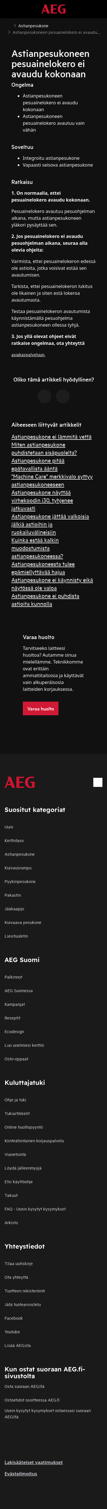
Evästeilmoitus (21, 1474)
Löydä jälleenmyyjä (23, 1167)
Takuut (11, 1195)
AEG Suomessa (19, 990)
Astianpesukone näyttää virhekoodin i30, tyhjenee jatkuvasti (42, 499)
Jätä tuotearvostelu (23, 1304)
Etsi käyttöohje (19, 1181)
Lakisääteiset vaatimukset (34, 1462)
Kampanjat (15, 1004)
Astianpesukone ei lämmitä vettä (51, 436)
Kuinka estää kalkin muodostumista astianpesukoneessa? (37, 547)
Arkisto (11, 1222)
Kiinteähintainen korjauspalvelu (34, 1140)
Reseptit (12, 1017)
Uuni (9, 826)
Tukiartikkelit (17, 1113)
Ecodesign (14, 1031)
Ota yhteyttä (16, 1277)
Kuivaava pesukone (23, 922)
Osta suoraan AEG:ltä (25, 1386)
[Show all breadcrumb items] (9, 25)
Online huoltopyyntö (24, 1126)
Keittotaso (14, 840)
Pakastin (13, 894)
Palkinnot (13, 976)
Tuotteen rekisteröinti (25, 1290)
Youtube (12, 1331)
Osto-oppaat (16, 1058)
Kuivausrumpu (18, 867)
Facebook (14, 1318)
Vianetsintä (15, 1154)
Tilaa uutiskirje (19, 1263)
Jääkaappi (14, 908)
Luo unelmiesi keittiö (24, 1045)
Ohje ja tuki (15, 1099)
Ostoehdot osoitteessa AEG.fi (32, 1399)
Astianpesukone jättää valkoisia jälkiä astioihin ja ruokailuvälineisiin (50, 523)
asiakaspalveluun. (28, 354)
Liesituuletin (16, 935)
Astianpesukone (20, 854)
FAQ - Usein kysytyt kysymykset (35, 1208)
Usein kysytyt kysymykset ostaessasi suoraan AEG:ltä (48, 1413)
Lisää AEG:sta (18, 1345)
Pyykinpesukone (20, 881)
